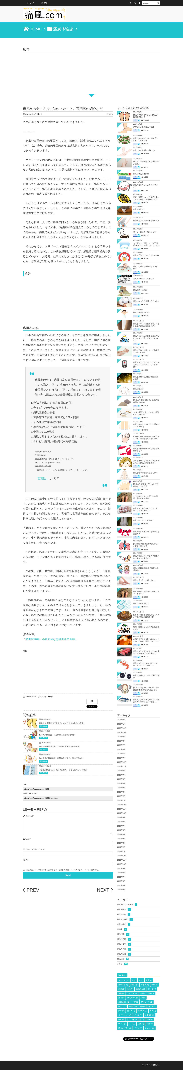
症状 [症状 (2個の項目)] (121, 1019)
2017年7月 (121, 826)
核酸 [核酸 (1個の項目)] (141, 1024)
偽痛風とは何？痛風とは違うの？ (146, 221)
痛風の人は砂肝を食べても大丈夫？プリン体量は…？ (145, 509)
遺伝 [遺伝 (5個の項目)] (155, 985)
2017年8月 (121, 822)
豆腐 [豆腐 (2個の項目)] (142, 1006)
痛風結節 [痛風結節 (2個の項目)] (142, 1011)
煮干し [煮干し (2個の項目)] (122, 1006)
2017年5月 (121, 834)
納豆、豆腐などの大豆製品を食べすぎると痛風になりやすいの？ (146, 198)
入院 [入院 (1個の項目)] (150, 1019)
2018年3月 (121, 792)
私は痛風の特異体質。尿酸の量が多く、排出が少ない (61, 758)
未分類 (122, 964)
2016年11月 (121, 860)
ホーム (31, 3)
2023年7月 (121, 758)
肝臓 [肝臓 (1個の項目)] (150, 1024)
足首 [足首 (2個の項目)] (153, 1011)
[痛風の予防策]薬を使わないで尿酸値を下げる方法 (145, 485)
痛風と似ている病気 (127, 904)
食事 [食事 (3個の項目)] (143, 993)
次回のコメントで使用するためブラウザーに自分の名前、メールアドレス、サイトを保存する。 (63, 870)
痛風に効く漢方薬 (140, 290)
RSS (45, 3)
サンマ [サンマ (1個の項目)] (122, 1024)
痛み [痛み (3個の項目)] (121, 998)
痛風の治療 (124, 939)
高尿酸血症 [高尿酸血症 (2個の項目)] (124, 1002)
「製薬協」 (42, 478)
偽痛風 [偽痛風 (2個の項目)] (131, 1011)
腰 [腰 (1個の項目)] (120, 1028)
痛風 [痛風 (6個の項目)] (149, 980)
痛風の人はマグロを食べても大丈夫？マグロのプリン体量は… (146, 652)
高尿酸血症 (123, 914)
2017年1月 (121, 851)
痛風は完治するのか (141, 312)
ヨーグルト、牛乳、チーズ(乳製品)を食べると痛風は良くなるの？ (146, 244)
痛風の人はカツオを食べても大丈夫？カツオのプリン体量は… (146, 701)
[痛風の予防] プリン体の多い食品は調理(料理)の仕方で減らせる (146, 689)
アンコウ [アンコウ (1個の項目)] (149, 1028)
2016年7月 (121, 877)
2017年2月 (121, 847)
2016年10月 (121, 864)
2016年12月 (121, 856)
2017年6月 (121, 830)
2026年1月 (121, 724)
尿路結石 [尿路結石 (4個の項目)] (140, 989)
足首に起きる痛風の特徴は (143, 127)
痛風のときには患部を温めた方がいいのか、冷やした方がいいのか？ (146, 338)
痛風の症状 (124, 954)
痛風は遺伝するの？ (141, 604)
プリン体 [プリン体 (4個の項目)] (132, 993)
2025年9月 (121, 737)
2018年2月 (121, 796)
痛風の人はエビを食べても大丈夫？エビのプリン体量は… (145, 664)
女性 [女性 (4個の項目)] (130, 989)
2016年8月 (121, 873)
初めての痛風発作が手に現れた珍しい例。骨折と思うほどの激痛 (146, 437)
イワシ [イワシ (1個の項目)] (138, 1028)
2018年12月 (121, 762)
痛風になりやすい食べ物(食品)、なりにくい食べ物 (146, 139)
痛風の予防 (124, 949)
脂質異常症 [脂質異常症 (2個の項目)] (132, 998)
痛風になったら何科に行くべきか (146, 301)
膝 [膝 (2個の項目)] (142, 1019)
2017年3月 (121, 843)
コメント (43, 697)
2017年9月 (121, 817)
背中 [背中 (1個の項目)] (128, 1028)
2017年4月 (121, 839)
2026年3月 (121, 720)
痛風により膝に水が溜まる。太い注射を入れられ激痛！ (62, 723)
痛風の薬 (123, 934)
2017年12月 (121, 805)
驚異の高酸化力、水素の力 (143, 279)
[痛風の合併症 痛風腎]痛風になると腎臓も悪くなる (146, 545)
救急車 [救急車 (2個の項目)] (152, 1006)
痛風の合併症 (125, 919)
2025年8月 (121, 741)
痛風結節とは (138, 389)
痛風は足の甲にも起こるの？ (144, 580)
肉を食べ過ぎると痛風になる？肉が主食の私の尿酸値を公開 (146, 616)
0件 (40, 114)
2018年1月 (121, 800)
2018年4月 (121, 788)
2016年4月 (121, 890)
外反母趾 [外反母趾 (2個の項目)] (149, 1015)
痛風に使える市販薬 (141, 174)
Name (27, 839)
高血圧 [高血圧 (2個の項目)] (133, 1006)
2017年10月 (121, 813)
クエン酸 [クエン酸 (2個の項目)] (132, 1019)
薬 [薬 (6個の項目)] (141, 980)
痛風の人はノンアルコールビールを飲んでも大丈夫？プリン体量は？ (146, 364)
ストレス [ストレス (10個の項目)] (123, 980)
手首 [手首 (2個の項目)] (135, 1002)
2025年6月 (121, 749)
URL (27, 860)
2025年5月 (121, 754)
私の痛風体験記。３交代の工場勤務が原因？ (57, 735)
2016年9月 (121, 868)
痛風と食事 (124, 944)
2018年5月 (121, 783)
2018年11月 (121, 766)
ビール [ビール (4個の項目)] (152, 989)
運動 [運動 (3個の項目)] (151, 993)
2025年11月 (121, 728)
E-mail (27, 849)
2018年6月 (121, 779)
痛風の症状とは (139, 209)
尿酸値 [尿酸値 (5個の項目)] (145, 985)
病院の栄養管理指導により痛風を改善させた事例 (59, 746)
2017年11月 (121, 809)
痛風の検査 (123, 924)
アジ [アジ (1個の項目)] (132, 1024)
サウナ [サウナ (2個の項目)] (138, 1015)
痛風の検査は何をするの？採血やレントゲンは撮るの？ (146, 557)
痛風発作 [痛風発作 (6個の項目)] (123, 985)
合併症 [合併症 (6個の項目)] (134, 985)
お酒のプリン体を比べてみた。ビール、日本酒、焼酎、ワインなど (146, 640)
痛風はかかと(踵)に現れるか (144, 150)
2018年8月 (121, 771)
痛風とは (123, 959)
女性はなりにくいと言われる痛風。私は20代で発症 (145, 497)
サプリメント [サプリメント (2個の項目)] (125, 1015)
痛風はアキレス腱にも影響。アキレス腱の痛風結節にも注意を (146, 325)
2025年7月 (121, 745)
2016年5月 (121, 885)
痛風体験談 (43, 726)
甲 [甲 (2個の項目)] (143, 998)
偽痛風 (122, 929)
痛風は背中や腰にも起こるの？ (145, 473)
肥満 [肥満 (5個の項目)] (121, 989)
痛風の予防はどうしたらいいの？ (146, 255)
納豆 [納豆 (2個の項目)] (121, 1011)
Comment (29, 816)
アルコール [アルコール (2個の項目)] (146, 1002)
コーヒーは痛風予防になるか (144, 232)
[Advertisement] (91, 74)
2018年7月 (121, 775)
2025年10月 (121, 732)
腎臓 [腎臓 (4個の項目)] (121, 993)
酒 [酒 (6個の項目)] (134, 980)
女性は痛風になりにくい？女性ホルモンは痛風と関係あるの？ (146, 462)
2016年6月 (121, 881)
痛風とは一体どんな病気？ (143, 520)
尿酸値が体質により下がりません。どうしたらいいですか (63, 770)
